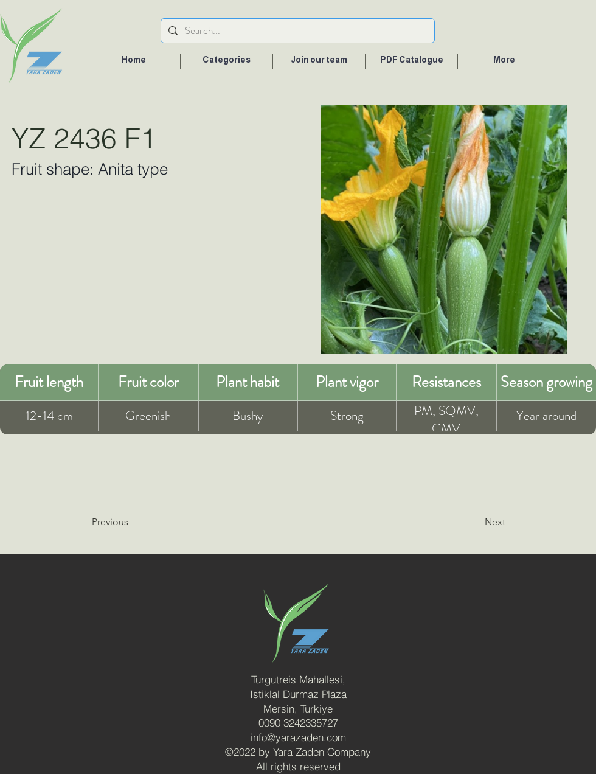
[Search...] (297, 31)
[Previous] (141, 522)
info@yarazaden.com (298, 737)
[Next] (464, 522)
